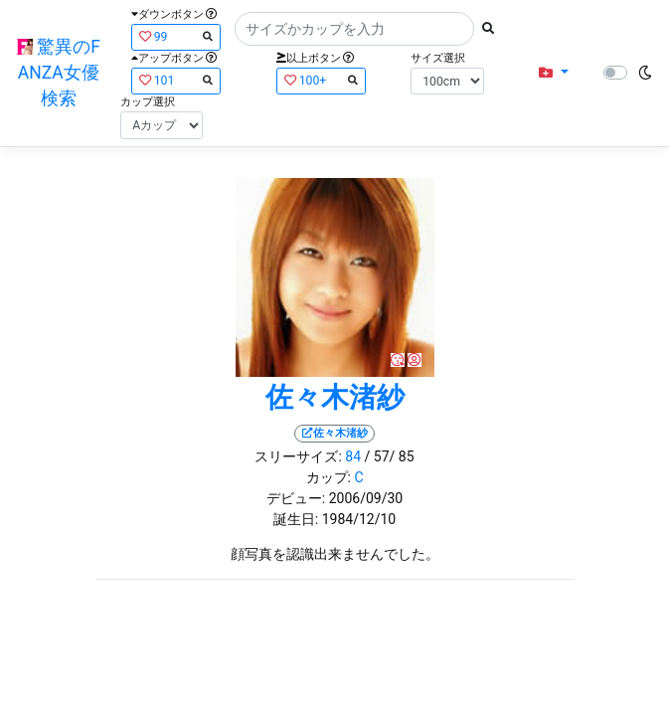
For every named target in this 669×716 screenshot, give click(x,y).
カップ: (328, 477)
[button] (553, 73)
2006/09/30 (366, 498)
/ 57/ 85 (390, 456)
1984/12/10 (359, 519)
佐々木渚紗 (335, 397)
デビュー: (295, 498)
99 (176, 36)
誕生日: (295, 519)
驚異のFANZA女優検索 (58, 73)
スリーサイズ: (297, 456)
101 (176, 80)
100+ (321, 80)
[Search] (354, 29)
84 (353, 456)
